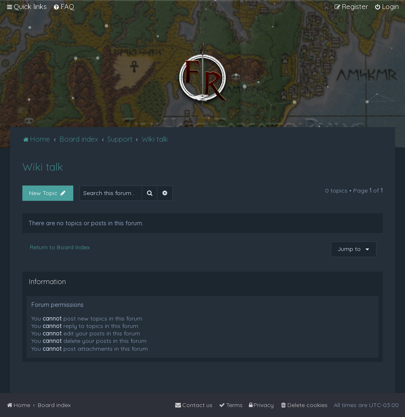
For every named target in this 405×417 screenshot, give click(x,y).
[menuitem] (63, 6)
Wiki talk (42, 166)
